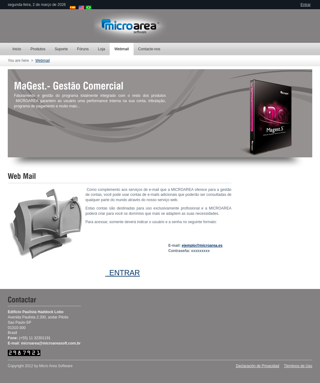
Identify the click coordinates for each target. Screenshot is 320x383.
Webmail (42, 60)
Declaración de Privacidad (257, 366)
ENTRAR (122, 272)
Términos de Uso (298, 366)
